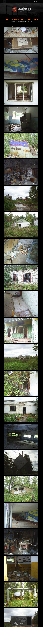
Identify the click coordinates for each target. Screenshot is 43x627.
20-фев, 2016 (19, 21)
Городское (13, 21)
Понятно (29, 621)
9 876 (28, 21)
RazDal (24, 21)
